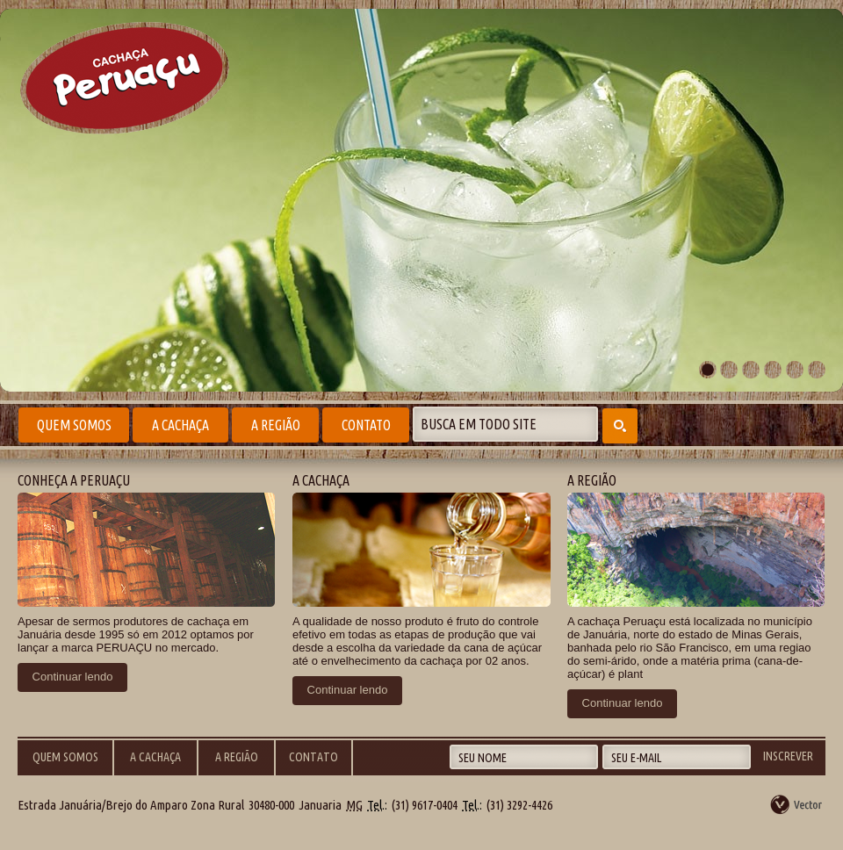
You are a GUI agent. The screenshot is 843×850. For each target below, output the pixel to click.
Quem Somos (74, 425)
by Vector (797, 804)
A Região (275, 425)
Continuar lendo (72, 676)
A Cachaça (180, 425)
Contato (366, 425)
